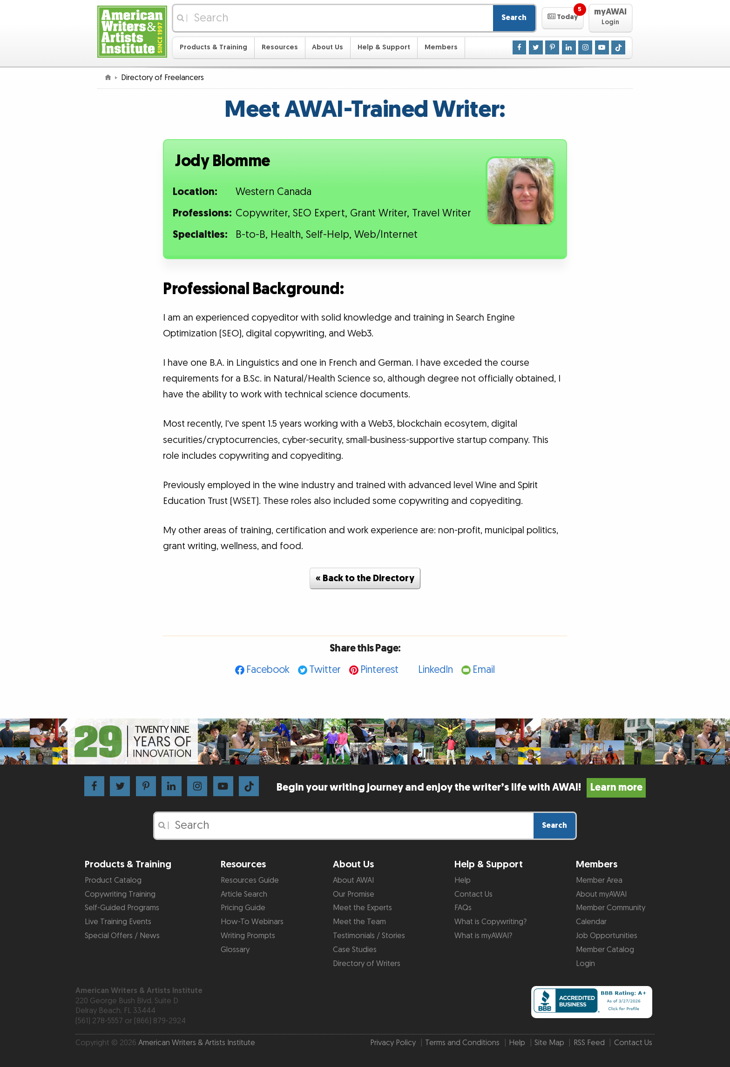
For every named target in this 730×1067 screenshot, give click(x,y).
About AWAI (353, 880)
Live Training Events (118, 922)
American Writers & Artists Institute (196, 1043)
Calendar (591, 922)
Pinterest (379, 670)
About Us (327, 47)
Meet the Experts (362, 908)
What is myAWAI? (483, 936)
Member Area (599, 880)
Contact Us (473, 894)
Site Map (549, 1043)
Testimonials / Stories (369, 936)
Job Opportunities (606, 936)
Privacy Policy (393, 1043)
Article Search (244, 894)
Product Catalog (113, 880)
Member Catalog (605, 950)
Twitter (325, 670)
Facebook (268, 670)
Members (441, 47)
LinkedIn (435, 670)
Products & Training (213, 47)
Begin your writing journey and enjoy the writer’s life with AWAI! (461, 787)
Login (585, 964)
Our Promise (353, 894)
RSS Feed (589, 1043)
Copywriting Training (120, 894)
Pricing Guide (243, 908)
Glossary (235, 950)
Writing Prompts (248, 936)
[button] (562, 18)
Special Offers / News (122, 936)
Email (484, 670)
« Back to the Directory (365, 578)
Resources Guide (250, 880)
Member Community (610, 908)
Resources (280, 47)
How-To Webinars (252, 922)
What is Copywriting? (490, 922)
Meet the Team (359, 922)
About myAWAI (601, 894)
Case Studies (355, 950)
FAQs (463, 908)
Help (462, 880)
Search (514, 18)
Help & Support (384, 47)
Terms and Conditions (462, 1043)
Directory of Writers (366, 964)
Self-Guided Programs (122, 908)
